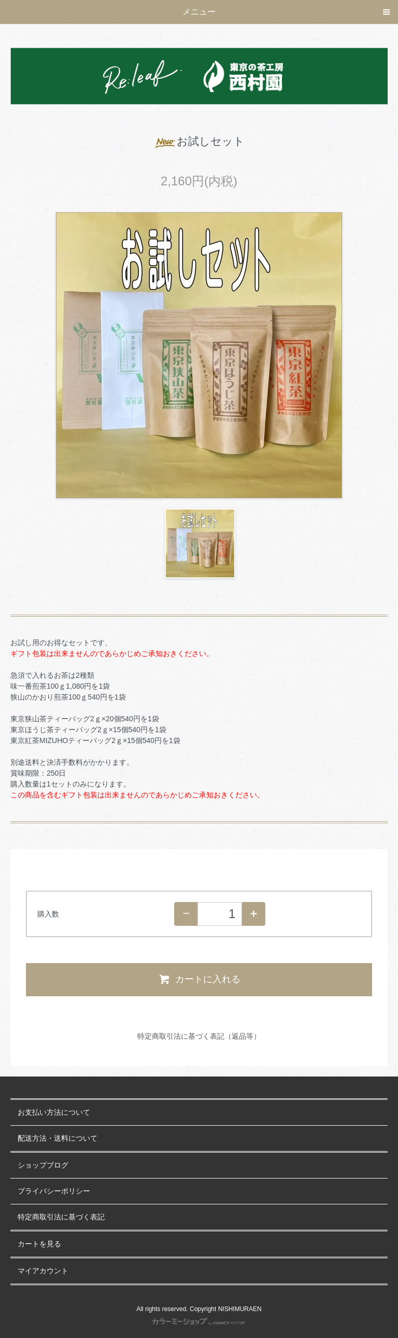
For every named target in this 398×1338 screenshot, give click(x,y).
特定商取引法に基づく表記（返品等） (199, 1036)
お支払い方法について (54, 1112)
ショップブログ (43, 1165)
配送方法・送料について (57, 1138)
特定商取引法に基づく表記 (61, 1217)
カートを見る (39, 1244)
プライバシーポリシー (54, 1191)
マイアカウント (43, 1271)
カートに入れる (199, 979)
